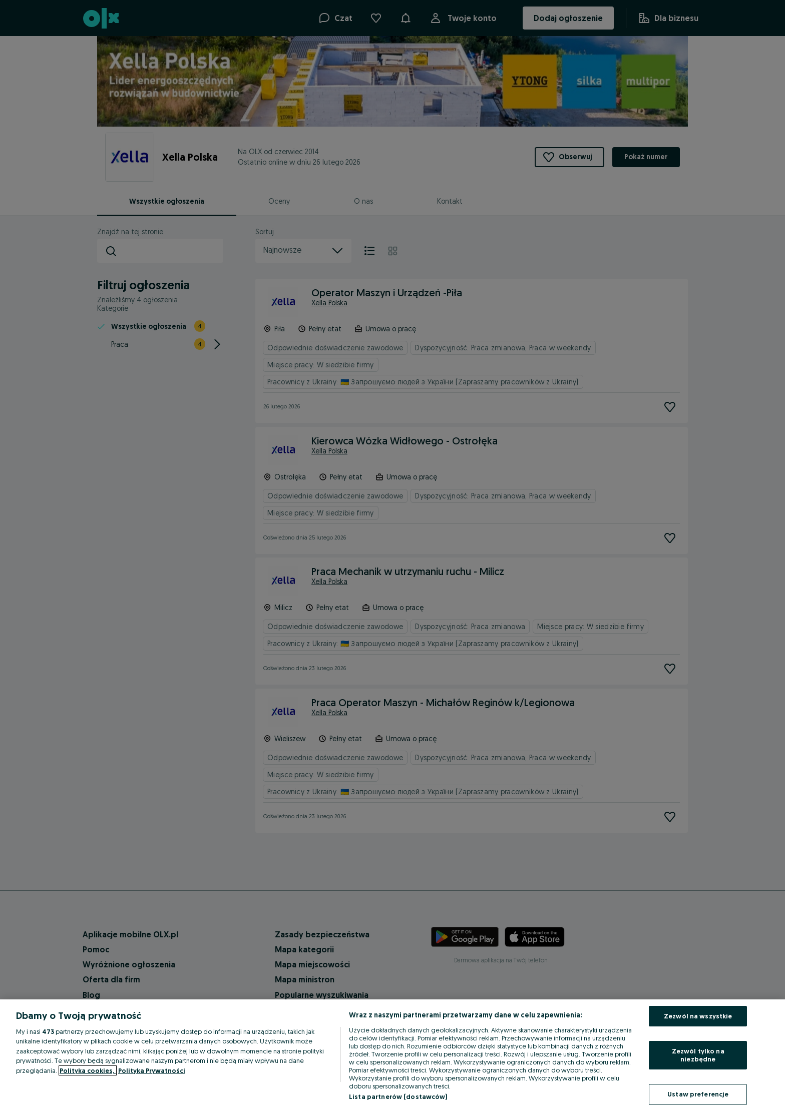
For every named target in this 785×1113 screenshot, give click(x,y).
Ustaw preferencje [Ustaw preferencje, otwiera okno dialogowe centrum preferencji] (697, 1094)
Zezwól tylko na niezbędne (698, 1055)
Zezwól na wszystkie (698, 1016)
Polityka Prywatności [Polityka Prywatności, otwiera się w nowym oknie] (151, 1070)
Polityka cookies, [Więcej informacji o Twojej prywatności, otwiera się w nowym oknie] (88, 1070)
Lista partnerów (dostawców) (398, 1096)
